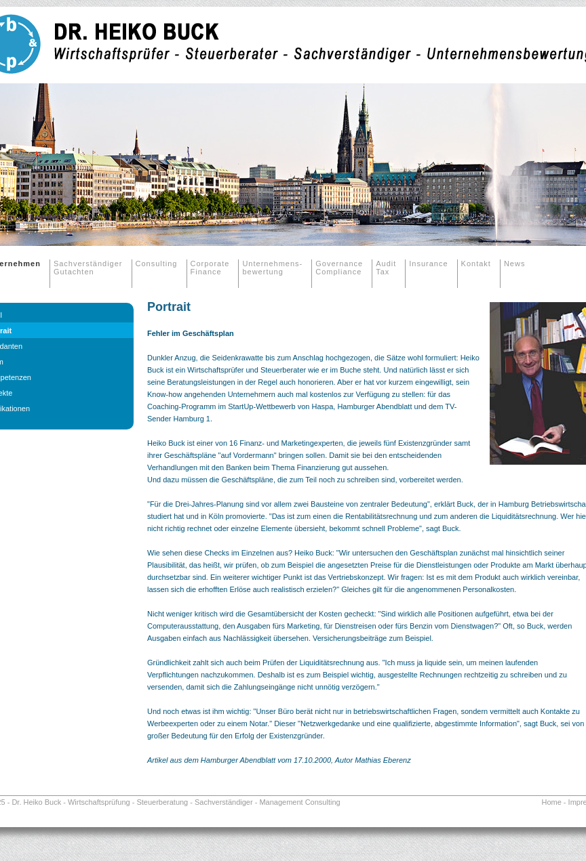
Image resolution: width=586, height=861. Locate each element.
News (515, 263)
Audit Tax (386, 267)
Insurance (428, 263)
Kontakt (476, 263)
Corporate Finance (210, 267)
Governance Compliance (339, 267)
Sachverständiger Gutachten (88, 267)
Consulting (157, 263)
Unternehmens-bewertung (272, 267)
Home (551, 802)
